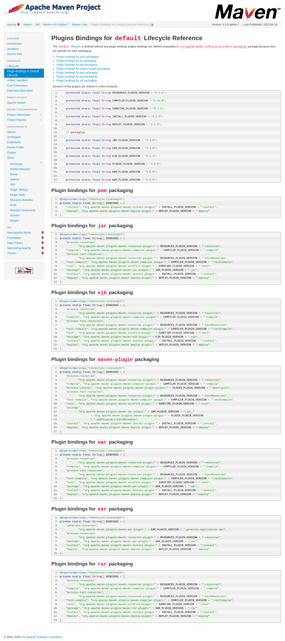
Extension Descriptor (20, 90)
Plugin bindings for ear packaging (76, 76)
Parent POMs (15, 147)
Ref (37, 24)
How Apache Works (19, 232)
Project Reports (24, 119)
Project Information (24, 114)
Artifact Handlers (17, 80)
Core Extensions (17, 85)
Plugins (11, 152)
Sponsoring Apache (19, 248)
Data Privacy (15, 242)
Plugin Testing (18, 189)
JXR (12, 184)
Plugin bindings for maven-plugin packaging (83, 68)
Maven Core (79, 24)
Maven (27, 24)
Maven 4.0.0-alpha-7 (55, 24)
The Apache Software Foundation (42, 637)
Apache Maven (16, 102)
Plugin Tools (17, 194)
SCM (13, 205)
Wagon (14, 220)
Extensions (14, 142)
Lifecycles (13, 66)
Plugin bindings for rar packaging (76, 80)
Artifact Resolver (20, 169)
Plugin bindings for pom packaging (77, 56)
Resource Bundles (21, 200)
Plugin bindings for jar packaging (76, 60)
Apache (11, 24)
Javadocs (13, 48)
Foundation (14, 237)
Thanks (11, 253)
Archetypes (14, 137)
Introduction (14, 43)
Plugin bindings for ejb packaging (76, 64)
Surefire (15, 215)
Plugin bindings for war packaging (77, 72)
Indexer (14, 179)
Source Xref (14, 54)
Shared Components (22, 210)
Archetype (16, 164)
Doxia (13, 174)
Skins (10, 157)
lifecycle (69, 46)
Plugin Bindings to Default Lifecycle (23, 73)
